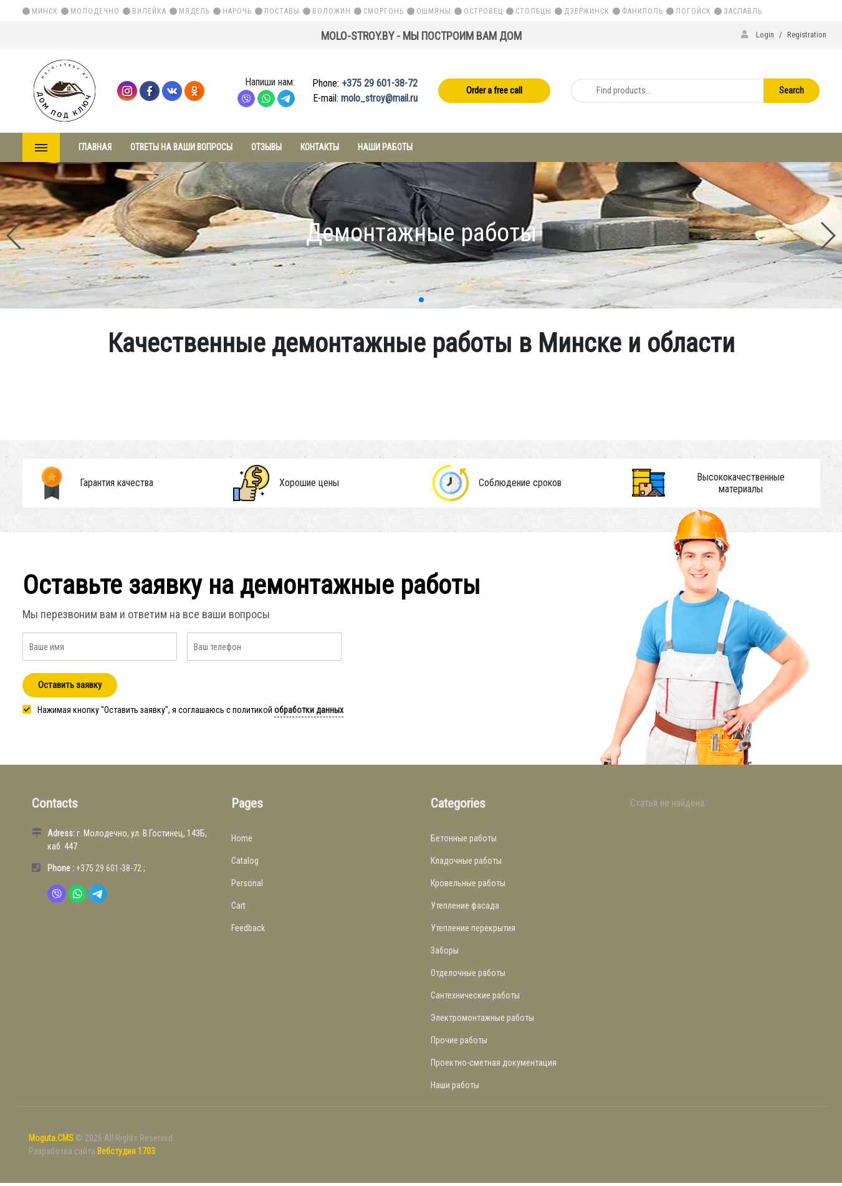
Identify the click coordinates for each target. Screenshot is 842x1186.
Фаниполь (642, 11)
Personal (247, 883)
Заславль (743, 11)
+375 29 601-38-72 (380, 83)
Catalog (245, 861)
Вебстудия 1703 (126, 1151)
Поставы (282, 11)
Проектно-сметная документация (494, 1063)
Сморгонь (383, 11)
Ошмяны (433, 11)
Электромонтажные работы (482, 1018)
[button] (421, 299)
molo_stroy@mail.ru (379, 98)
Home (241, 838)
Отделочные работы (468, 973)
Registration (806, 34)
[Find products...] (665, 91)
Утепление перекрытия (473, 928)
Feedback (248, 928)
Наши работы (455, 1085)
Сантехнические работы (475, 995)
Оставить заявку (70, 685)
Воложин (331, 11)
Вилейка (149, 11)
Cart (238, 906)
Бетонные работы (464, 838)
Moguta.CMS (52, 1138)
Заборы (445, 950)
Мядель (194, 11)
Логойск (693, 11)
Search (791, 90)
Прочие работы (459, 1040)
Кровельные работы (468, 883)
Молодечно (95, 11)
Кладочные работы (466, 861)
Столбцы (533, 11)
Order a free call (494, 90)
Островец (483, 11)
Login (758, 34)
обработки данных (308, 710)
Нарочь (237, 11)
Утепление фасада (465, 906)
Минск (45, 11)
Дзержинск (587, 11)
